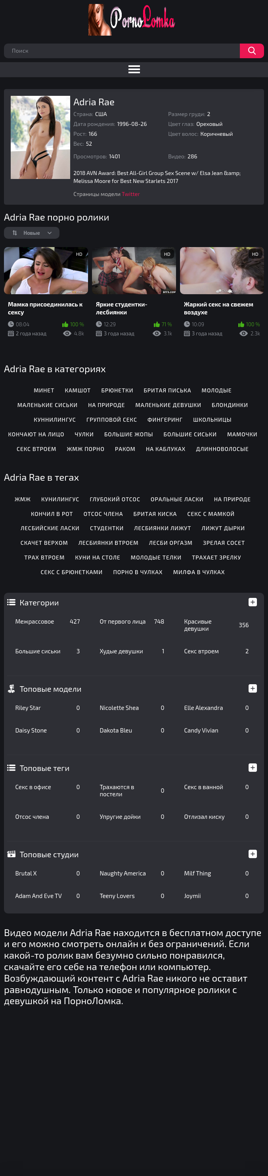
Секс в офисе (47, 786)
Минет (44, 390)
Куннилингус (55, 419)
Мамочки (242, 434)
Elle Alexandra (216, 707)
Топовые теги (44, 768)
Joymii (216, 895)
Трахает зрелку (216, 557)
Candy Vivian (216, 730)
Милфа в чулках (199, 572)
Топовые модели (50, 688)
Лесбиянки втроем (108, 542)
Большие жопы (128, 434)
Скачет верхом (44, 542)
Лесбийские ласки (50, 528)
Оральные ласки (177, 499)
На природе (106, 405)
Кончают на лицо (36, 434)
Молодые (217, 390)
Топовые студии (48, 854)
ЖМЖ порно (86, 448)
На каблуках (166, 448)
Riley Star (47, 707)
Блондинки (230, 405)
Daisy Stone (47, 730)
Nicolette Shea (132, 707)
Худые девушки (132, 651)
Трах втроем (44, 557)
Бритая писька (167, 390)
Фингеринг (165, 419)
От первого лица (132, 621)
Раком (125, 448)
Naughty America (132, 873)
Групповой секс (111, 419)
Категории (39, 602)
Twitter (131, 193)
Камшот (78, 390)
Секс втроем (216, 651)
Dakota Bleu (132, 730)
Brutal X (47, 873)
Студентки (107, 528)
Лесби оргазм (171, 542)
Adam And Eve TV (47, 895)
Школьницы (212, 419)
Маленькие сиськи (47, 405)
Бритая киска (155, 513)
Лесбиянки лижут (162, 528)
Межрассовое (47, 621)
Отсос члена (47, 816)
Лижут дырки (223, 528)
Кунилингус (60, 499)
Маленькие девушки (168, 405)
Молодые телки (156, 557)
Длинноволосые (222, 448)
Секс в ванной (216, 786)
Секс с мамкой (210, 513)
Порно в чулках (138, 572)
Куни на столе (97, 557)
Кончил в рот (52, 513)
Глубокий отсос (115, 499)
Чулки (84, 434)
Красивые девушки (216, 625)
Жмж (23, 499)
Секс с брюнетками (72, 572)
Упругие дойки (132, 816)
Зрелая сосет (224, 542)
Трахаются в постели (132, 790)
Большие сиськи (47, 651)
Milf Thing (216, 873)
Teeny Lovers (132, 895)
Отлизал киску (216, 816)
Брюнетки (117, 390)
